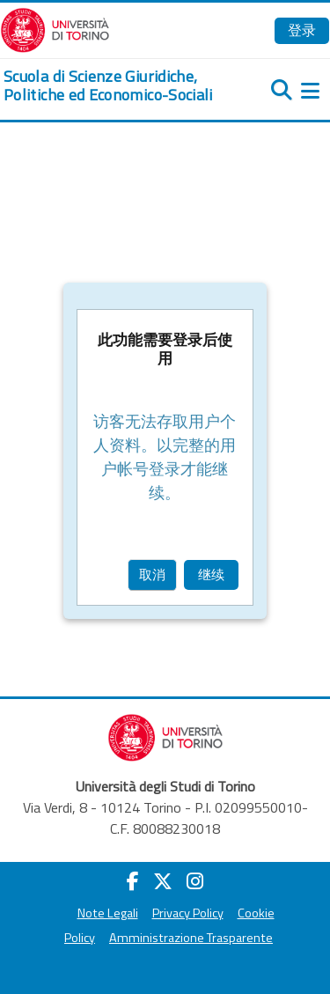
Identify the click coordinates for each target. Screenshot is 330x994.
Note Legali (107, 913)
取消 (152, 574)
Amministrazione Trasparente (191, 937)
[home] (110, 86)
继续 (211, 574)
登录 (302, 29)
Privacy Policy (188, 913)
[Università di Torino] (55, 28)
